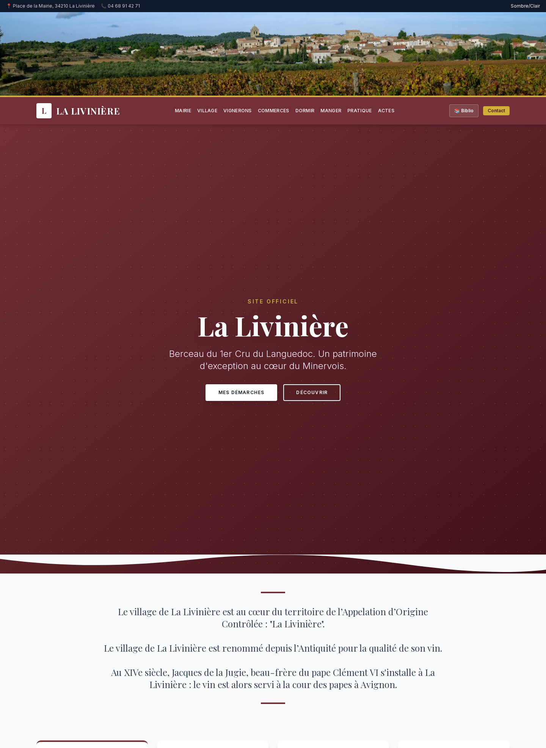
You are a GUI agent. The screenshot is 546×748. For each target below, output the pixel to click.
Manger (330, 110)
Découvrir (312, 392)
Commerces (273, 110)
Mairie (183, 110)
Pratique (359, 110)
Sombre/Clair (525, 6)
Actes (386, 110)
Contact (496, 110)
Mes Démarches (241, 392)
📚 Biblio (464, 110)
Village (207, 110)
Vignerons (237, 110)
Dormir (305, 110)
